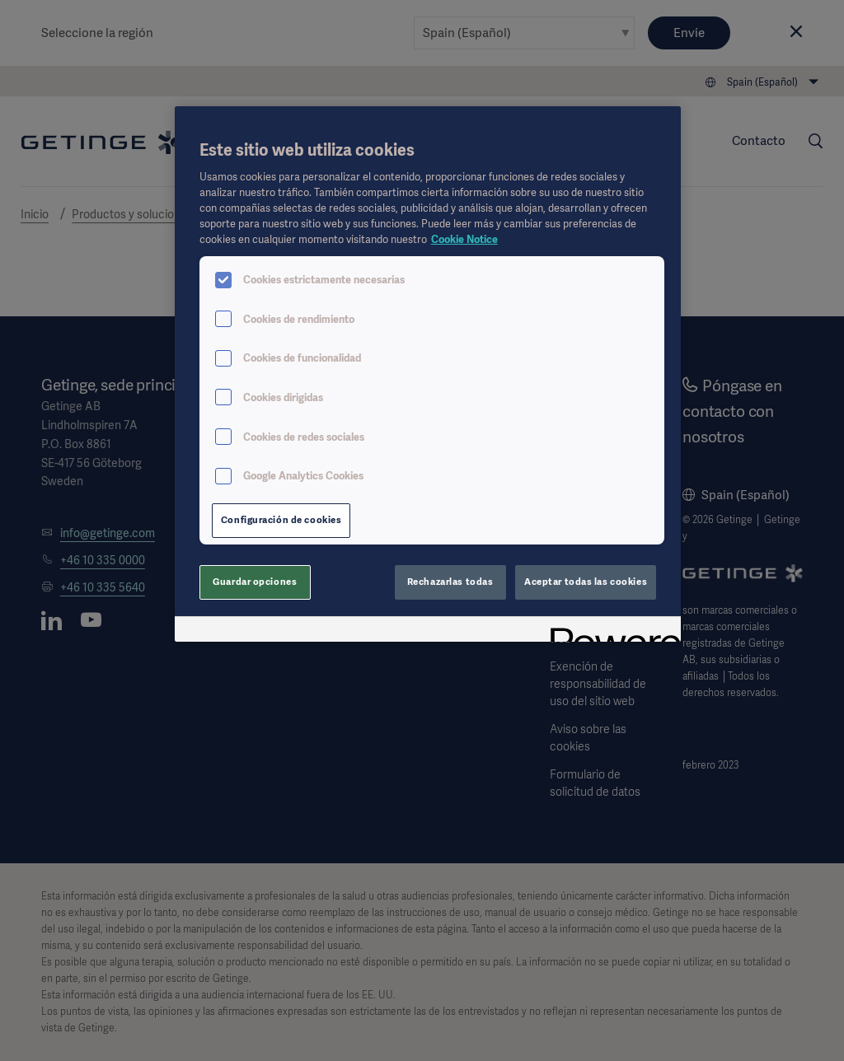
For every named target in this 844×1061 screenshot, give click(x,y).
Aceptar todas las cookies (585, 581)
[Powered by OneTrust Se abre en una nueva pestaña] (610, 631)
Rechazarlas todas (450, 581)
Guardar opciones (255, 581)
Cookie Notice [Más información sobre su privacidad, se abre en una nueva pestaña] (464, 239)
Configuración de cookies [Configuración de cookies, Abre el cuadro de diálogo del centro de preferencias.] (281, 520)
